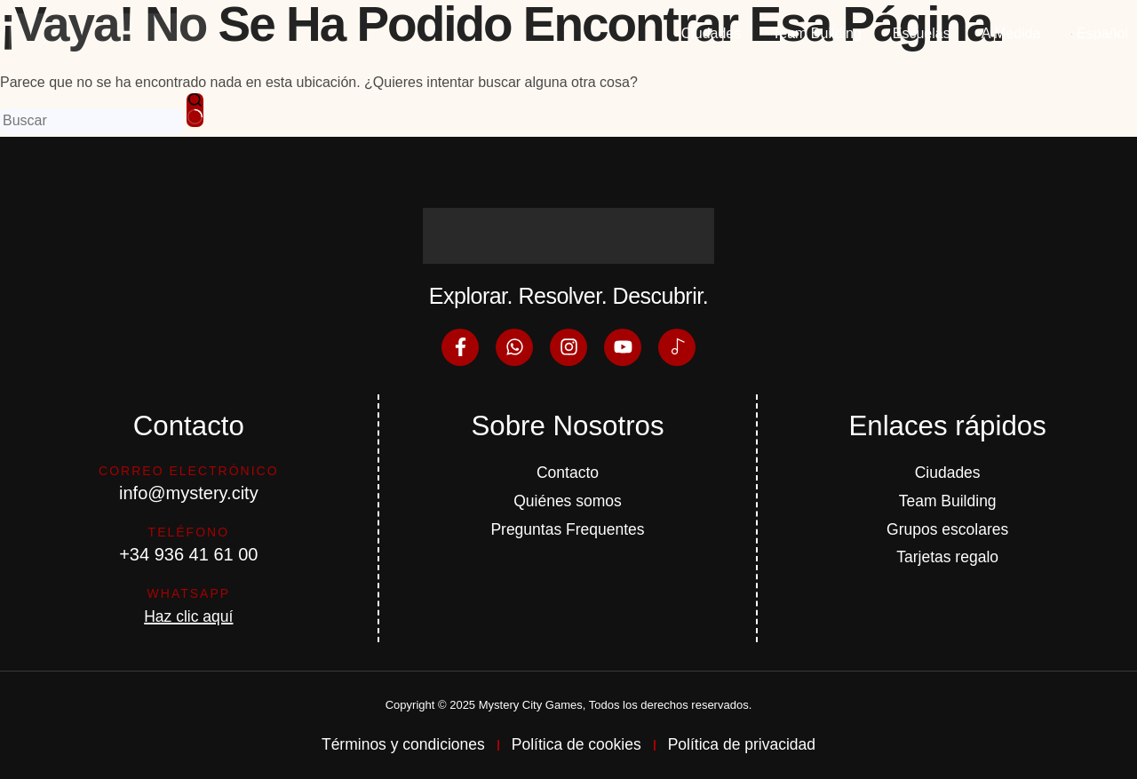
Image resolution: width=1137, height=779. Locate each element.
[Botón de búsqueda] (195, 110)
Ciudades (711, 33)
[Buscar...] (91, 120)
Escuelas (921, 33)
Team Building (817, 33)
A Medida (1011, 33)
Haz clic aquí (189, 613)
